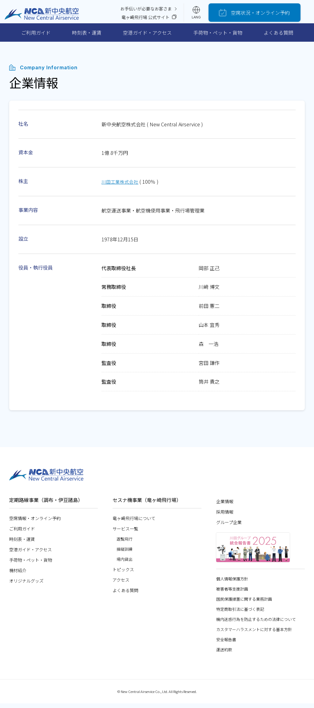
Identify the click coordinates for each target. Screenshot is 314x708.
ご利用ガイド (36, 36)
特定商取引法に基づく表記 (240, 613)
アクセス (121, 584)
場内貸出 (124, 563)
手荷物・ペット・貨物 (217, 36)
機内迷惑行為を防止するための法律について (256, 623)
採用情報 (224, 516)
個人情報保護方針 (232, 583)
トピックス (123, 574)
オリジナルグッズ (26, 585)
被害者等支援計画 (232, 593)
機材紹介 (17, 575)
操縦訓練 (124, 553)
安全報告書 (226, 644)
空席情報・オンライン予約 (35, 522)
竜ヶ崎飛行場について (134, 522)
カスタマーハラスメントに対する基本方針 (254, 634)
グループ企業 (229, 526)
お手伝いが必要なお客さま (152, 9)
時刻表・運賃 (86, 36)
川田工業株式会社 (121, 186)
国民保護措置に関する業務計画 (244, 603)
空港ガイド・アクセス (147, 36)
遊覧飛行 (124, 543)
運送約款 (224, 654)
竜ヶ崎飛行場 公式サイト (152, 19)
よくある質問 (278, 36)
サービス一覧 (125, 533)
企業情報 (224, 506)
